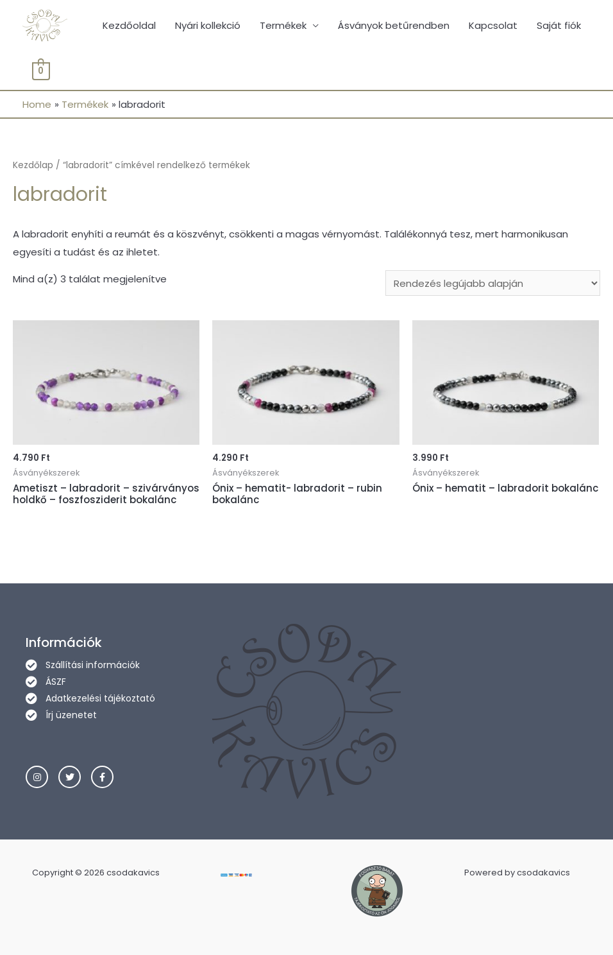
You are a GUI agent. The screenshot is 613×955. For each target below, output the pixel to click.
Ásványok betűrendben (393, 25)
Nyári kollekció (207, 25)
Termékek (283, 25)
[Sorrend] (492, 283)
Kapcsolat (493, 25)
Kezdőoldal (129, 25)
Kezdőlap (33, 165)
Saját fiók (559, 25)
